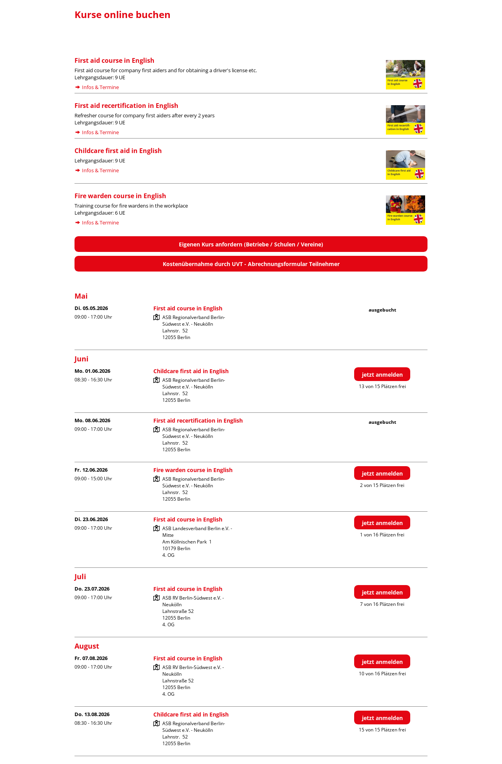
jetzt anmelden (382, 374)
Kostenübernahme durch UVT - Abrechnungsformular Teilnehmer (251, 264)
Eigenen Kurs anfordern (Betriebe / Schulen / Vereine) (251, 244)
